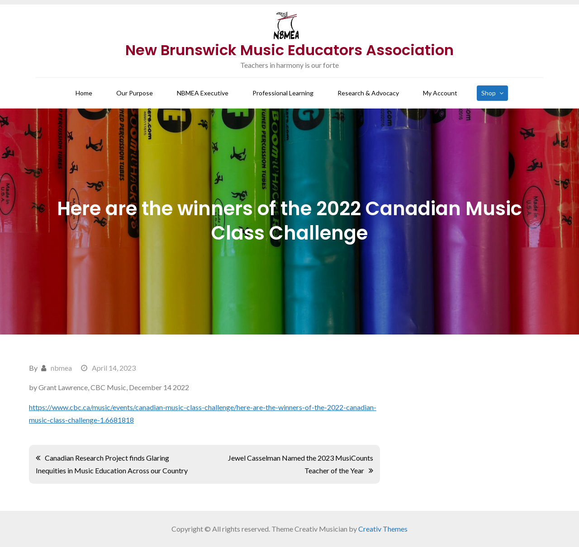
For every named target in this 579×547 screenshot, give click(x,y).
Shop (488, 93)
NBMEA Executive (202, 93)
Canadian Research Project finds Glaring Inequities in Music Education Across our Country (112, 464)
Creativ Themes (383, 528)
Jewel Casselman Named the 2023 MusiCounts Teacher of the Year (300, 464)
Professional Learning (282, 93)
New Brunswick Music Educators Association (289, 50)
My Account (440, 93)
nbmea (61, 367)
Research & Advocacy (368, 93)
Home (84, 93)
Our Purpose (134, 93)
